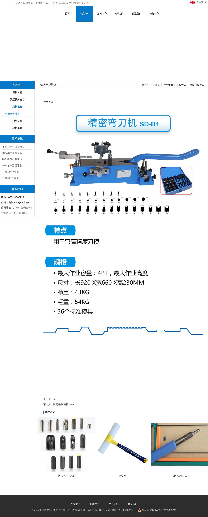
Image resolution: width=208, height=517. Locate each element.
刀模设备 (17, 106)
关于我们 (119, 13)
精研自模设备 (12, 113)
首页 (67, 13)
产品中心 (84, 13)
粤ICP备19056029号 (83, 510)
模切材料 (17, 120)
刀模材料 (17, 92)
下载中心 (154, 13)
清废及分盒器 (17, 99)
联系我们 (136, 13)
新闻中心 (102, 13)
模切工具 (17, 127)
